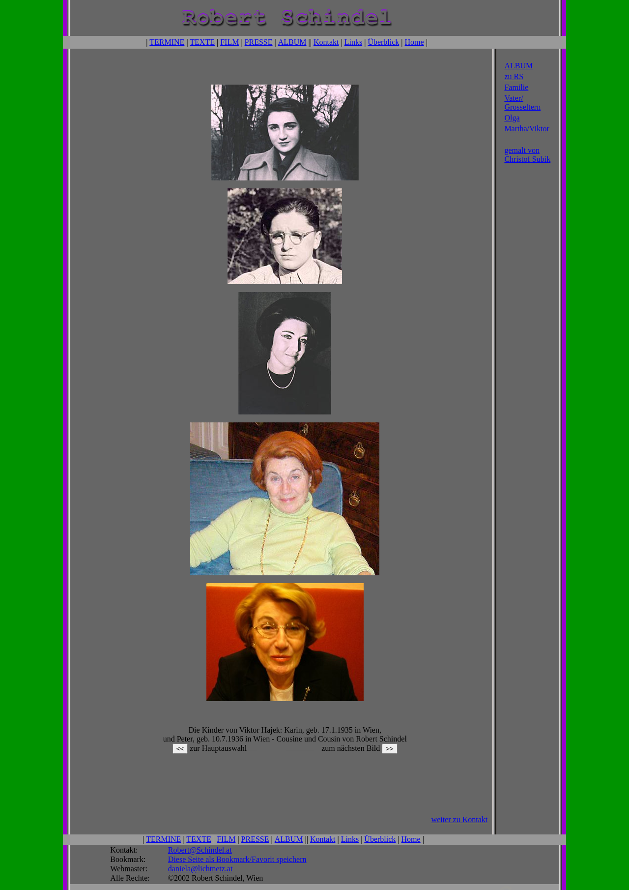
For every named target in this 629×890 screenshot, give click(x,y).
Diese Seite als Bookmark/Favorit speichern (237, 842)
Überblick (383, 41)
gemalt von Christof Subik (527, 153)
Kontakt (326, 41)
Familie (516, 86)
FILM (229, 41)
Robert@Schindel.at (200, 833)
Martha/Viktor (526, 127)
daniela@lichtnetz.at (200, 852)
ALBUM (292, 41)
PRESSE (259, 41)
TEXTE (202, 41)
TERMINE (166, 41)
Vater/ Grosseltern (522, 101)
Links (353, 41)
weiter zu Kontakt (459, 804)
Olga (511, 117)
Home (414, 41)
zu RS (513, 75)
